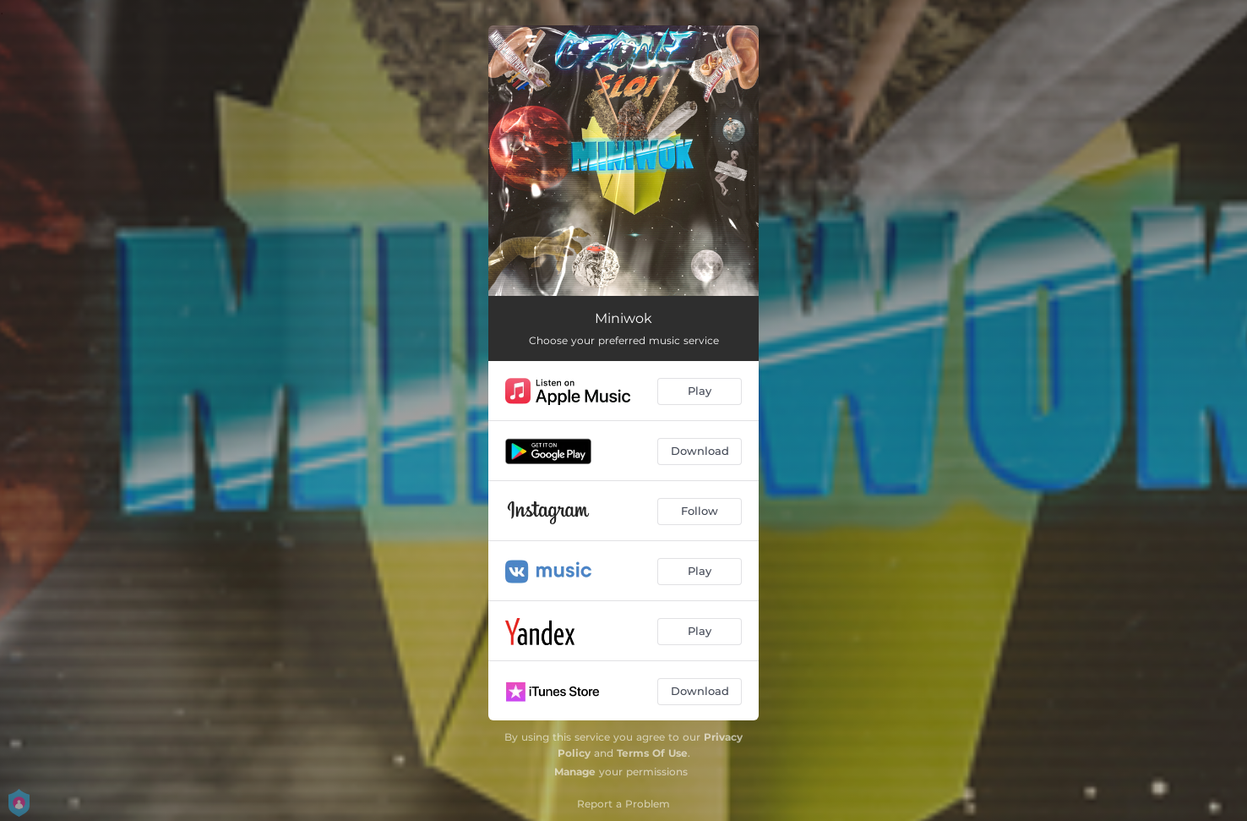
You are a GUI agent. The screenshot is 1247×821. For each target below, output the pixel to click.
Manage (575, 771)
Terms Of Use (652, 753)
